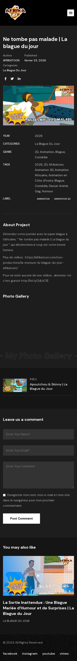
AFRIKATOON (11, 60)
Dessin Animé (58, 186)
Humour (47, 191)
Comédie (41, 157)
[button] (70, 12)
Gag (38, 191)
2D (36, 152)
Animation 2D (62, 198)
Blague (60, 152)
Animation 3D (44, 170)
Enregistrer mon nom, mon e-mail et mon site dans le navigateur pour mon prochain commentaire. (36, 500)
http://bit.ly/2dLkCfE (35, 281)
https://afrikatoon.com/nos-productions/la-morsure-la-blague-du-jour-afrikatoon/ (33, 262)
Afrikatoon (56, 165)
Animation (47, 152)
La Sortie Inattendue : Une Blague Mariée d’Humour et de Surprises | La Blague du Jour (38, 608)
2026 (38, 136)
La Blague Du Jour (14, 70)
